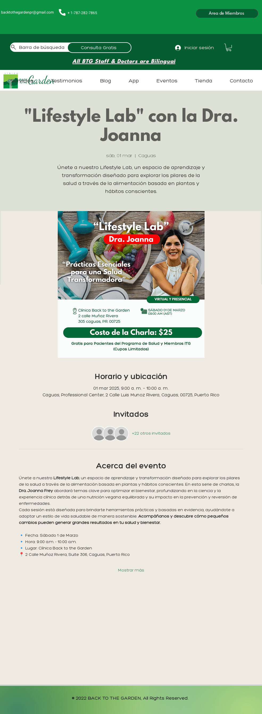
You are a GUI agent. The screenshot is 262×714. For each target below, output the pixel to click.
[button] (228, 47)
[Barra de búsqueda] (60, 47)
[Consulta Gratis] (99, 47)
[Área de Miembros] (227, 13)
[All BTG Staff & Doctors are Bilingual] (123, 61)
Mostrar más (131, 570)
